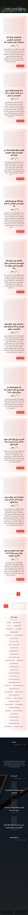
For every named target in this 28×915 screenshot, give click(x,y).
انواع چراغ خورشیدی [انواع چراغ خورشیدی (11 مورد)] (17, 625)
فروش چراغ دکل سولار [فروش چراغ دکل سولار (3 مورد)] (14, 632)
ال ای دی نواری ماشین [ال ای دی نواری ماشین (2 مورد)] (17, 622)
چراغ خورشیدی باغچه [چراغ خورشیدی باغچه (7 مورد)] (9, 704)
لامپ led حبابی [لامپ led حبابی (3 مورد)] (7, 685)
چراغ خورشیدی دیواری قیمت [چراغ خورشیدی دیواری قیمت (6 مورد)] (14, 707)
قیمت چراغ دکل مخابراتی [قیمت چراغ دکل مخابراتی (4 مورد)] (13, 666)
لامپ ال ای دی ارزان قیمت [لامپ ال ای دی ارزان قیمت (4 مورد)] (14, 688)
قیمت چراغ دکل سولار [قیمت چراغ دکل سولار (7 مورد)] (14, 663)
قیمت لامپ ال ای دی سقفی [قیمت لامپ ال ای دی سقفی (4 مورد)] (14, 644)
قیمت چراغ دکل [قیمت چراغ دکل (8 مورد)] (20, 660)
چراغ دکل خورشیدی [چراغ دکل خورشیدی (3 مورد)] (13, 714)
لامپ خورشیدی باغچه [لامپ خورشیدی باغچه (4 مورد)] (9, 692)
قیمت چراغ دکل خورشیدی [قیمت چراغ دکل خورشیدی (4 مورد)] (9, 660)
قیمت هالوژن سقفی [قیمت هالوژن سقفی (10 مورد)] (13, 648)
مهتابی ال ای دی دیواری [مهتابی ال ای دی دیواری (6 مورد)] (18, 698)
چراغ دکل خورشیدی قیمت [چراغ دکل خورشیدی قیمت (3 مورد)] (14, 717)
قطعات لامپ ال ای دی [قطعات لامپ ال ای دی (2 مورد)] (18, 635)
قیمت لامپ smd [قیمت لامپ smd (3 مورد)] (8, 635)
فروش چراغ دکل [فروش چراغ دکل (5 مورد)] (9, 629)
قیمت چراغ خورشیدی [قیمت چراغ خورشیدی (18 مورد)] (14, 654)
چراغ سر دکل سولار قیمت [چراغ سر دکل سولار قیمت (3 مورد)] (18, 726)
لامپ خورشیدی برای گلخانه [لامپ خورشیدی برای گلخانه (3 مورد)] (14, 695)
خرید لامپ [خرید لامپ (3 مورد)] (9, 625)
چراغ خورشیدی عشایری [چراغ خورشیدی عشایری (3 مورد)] (18, 710)
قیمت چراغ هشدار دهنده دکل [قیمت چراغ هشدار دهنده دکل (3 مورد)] (13, 679)
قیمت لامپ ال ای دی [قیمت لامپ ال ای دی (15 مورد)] (14, 638)
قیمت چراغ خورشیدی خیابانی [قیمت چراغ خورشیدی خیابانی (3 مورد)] (14, 657)
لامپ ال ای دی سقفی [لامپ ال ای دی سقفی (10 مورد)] (19, 692)
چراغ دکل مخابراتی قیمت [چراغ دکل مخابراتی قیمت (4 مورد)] (13, 720)
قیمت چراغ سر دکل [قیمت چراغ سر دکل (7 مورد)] (13, 670)
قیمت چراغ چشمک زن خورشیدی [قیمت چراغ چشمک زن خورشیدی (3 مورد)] (14, 682)
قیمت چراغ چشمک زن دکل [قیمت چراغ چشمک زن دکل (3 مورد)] (18, 685)
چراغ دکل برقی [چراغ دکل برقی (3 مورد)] (8, 710)
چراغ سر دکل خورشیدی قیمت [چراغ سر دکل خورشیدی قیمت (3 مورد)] (13, 723)
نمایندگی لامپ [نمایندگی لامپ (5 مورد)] (8, 698)
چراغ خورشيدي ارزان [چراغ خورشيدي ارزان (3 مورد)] (19, 704)
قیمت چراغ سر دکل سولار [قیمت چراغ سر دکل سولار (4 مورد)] (13, 676)
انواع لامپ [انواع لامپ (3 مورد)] (8, 622)
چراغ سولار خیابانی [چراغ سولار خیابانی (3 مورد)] (8, 726)
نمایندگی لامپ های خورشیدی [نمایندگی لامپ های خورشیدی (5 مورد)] (13, 701)
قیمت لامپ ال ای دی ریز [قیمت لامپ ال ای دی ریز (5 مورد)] (13, 641)
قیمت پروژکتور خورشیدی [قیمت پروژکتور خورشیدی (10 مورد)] (14, 651)
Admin (12, 45)
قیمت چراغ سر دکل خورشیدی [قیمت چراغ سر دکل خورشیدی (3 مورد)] (13, 673)
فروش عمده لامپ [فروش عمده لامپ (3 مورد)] (18, 629)
